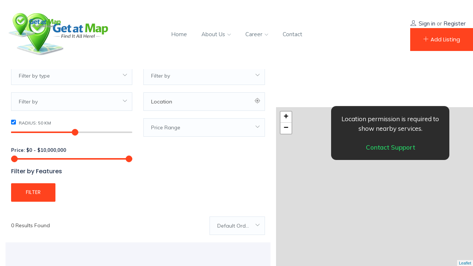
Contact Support (390, 147)
